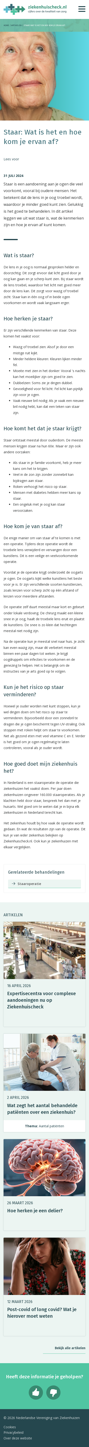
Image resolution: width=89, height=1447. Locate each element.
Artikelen (16, 25)
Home (6, 25)
